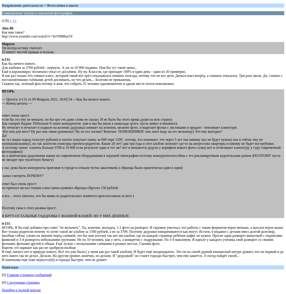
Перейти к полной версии (21, 290)
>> (15, 21)
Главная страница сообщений (29, 275)
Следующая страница (23, 282)
